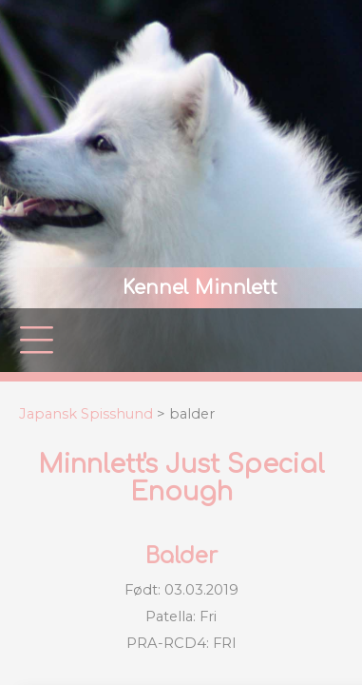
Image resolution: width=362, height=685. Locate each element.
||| (37, 340)
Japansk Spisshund (86, 413)
